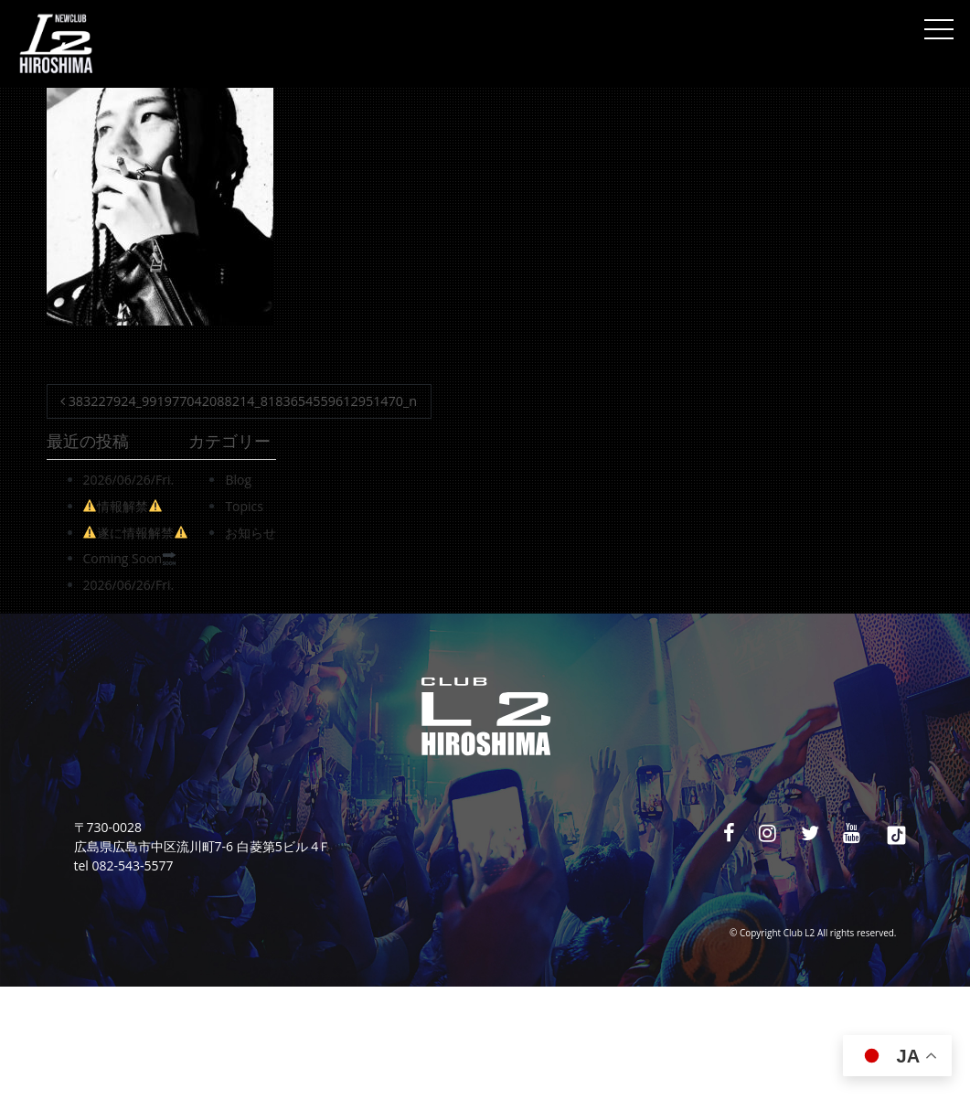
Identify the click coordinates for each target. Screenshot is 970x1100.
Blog (238, 479)
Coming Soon (129, 558)
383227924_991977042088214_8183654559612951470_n (238, 401)
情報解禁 (122, 506)
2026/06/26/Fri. (129, 479)
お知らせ (250, 532)
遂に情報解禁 (135, 532)
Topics (244, 506)
